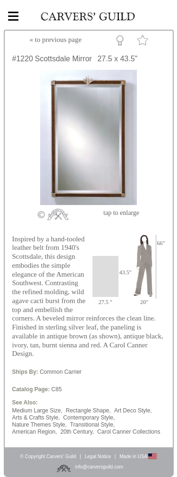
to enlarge (121, 212)
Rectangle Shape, (88, 410)
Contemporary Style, (89, 417)
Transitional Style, (92, 424)
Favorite (144, 42)
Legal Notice (97, 456)
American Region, (34, 431)
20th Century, (77, 431)
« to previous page (56, 39)
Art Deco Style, (133, 410)
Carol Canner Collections (128, 431)
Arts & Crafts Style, (36, 417)
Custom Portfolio (121, 42)
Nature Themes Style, (39, 424)
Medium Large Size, (37, 410)
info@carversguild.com (99, 466)
